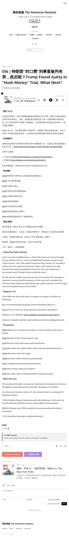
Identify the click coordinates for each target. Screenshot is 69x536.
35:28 (4, 201)
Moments (27, 528)
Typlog (12, 534)
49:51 (4, 216)
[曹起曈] (8, 428)
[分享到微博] (61, 446)
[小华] (3, 428)
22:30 (4, 191)
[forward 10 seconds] (57, 100)
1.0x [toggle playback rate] (38, 100)
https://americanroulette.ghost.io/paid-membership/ (38, 146)
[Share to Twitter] (57, 446)
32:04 (4, 196)
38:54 (4, 206)
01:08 (4, 176)
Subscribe (34, 21)
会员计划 (34, 27)
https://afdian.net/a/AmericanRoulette (28, 160)
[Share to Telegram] (65, 446)
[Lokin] (6, 428)
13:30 (4, 186)
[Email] (33, 44)
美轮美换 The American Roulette (34, 12)
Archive (4, 528)
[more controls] (63, 100)
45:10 (4, 211)
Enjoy (6, 446)
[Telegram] (36, 44)
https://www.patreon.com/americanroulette (32, 157)
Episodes (19, 528)
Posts (11, 528)
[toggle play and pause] (50, 100)
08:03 (4, 181)
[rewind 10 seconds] (44, 100)
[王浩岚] (5, 428)
